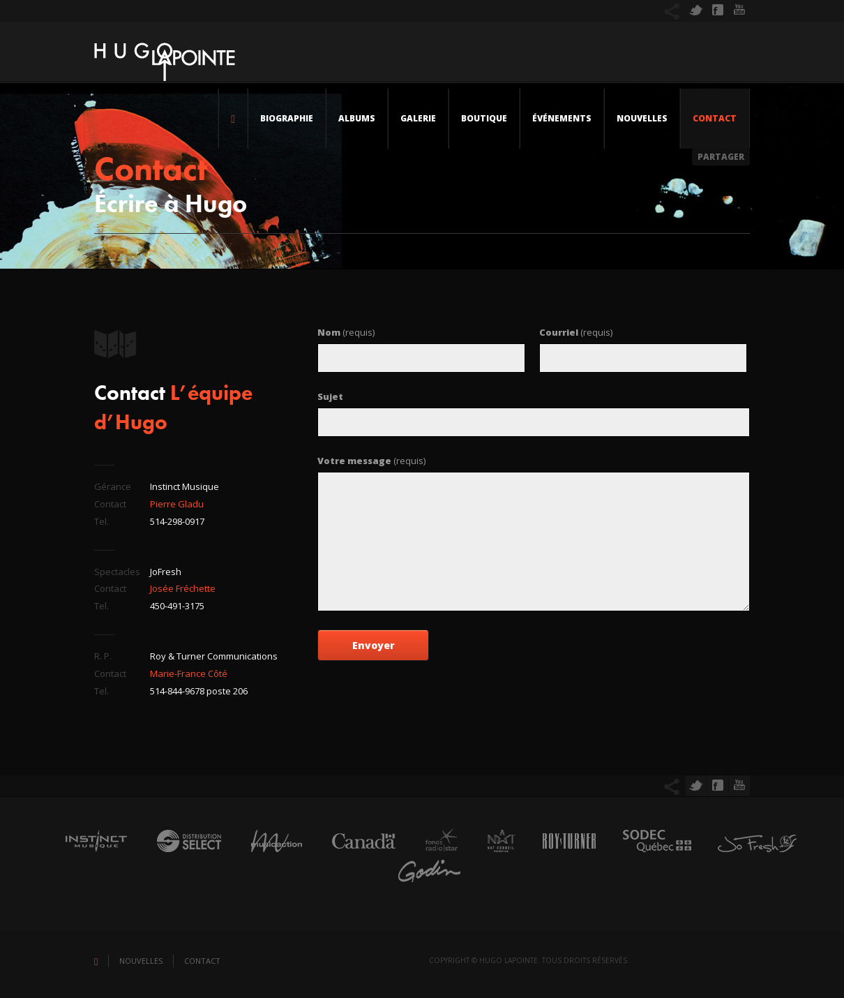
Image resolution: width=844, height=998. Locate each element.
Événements (561, 118)
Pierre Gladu (177, 504)
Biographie (286, 118)
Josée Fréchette (183, 588)
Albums (356, 118)
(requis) (346, 332)
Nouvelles (642, 118)
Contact (715, 118)
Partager (721, 157)
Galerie (418, 118)
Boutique (484, 118)
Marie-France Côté (188, 673)
